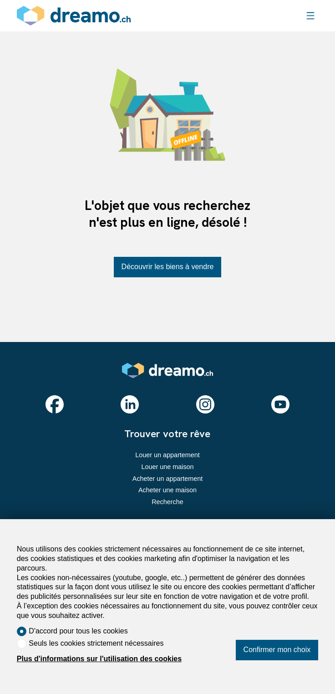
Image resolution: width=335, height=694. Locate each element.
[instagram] (205, 404)
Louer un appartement (167, 455)
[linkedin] (130, 404)
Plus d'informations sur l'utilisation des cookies (99, 659)
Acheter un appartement (167, 478)
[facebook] (55, 404)
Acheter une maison (167, 490)
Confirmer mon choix (277, 649)
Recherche (167, 501)
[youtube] (280, 404)
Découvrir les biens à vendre (168, 266)
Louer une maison (167, 466)
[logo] (74, 16)
